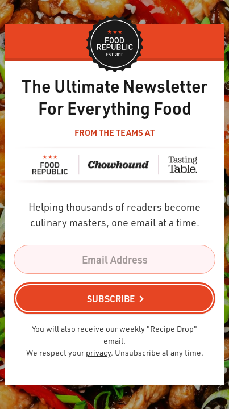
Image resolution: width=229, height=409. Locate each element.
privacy (98, 352)
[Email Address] (114, 259)
